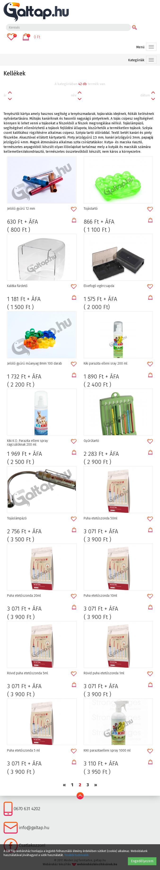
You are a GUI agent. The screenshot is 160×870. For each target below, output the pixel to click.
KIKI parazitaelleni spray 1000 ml (107, 751)
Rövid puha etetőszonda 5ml (27, 673)
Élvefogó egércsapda (99, 286)
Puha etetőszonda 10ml (100, 596)
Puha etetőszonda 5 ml (23, 751)
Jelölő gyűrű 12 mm (21, 209)
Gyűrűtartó (91, 441)
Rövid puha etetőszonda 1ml (104, 673)
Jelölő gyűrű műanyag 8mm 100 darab (34, 363)
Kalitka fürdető (17, 286)
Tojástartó (91, 209)
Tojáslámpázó (17, 518)
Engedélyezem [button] (142, 861)
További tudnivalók (76, 855)
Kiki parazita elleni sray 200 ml (105, 363)
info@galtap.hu (34, 827)
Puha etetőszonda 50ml (100, 518)
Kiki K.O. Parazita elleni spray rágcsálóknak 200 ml (27, 442)
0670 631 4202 (27, 808)
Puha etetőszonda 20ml (24, 596)
